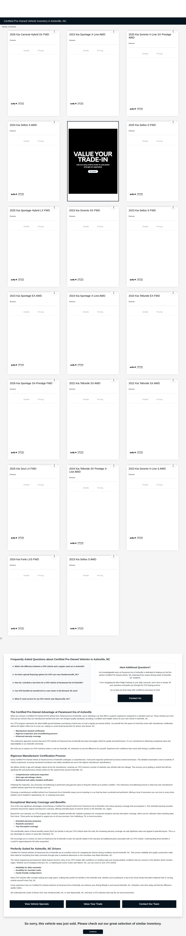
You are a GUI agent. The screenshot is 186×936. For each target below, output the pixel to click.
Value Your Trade (93, 904)
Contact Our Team (149, 904)
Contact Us (135, 698)
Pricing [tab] (41, 50)
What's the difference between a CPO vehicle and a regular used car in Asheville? (50, 666)
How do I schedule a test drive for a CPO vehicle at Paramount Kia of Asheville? (49, 683)
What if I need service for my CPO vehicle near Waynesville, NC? (42, 699)
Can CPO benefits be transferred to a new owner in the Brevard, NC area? (46, 691)
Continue (93, 932)
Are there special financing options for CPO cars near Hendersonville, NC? (47, 674)
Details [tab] (26, 50)
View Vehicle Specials (37, 904)
